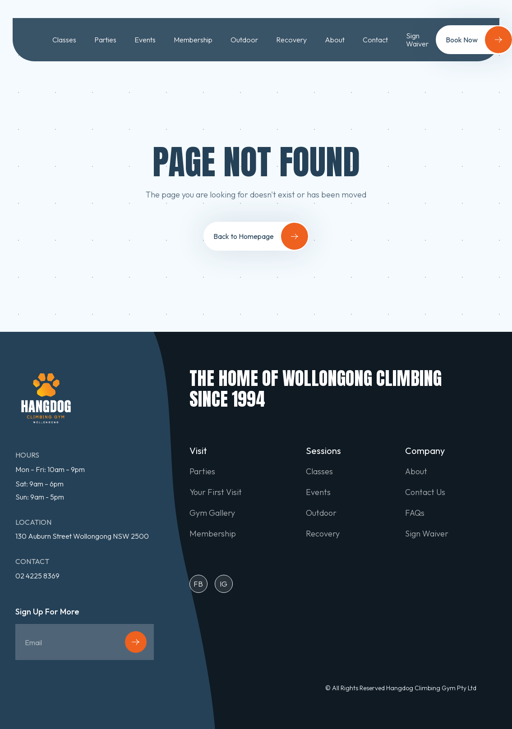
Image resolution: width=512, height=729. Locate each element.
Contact (375, 40)
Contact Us (425, 492)
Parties (105, 40)
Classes (64, 40)
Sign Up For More (47, 612)
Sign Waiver (417, 40)
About (335, 40)
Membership (193, 40)
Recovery (291, 40)
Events (145, 40)
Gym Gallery (212, 513)
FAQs (414, 513)
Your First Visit (215, 492)
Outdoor (244, 40)
